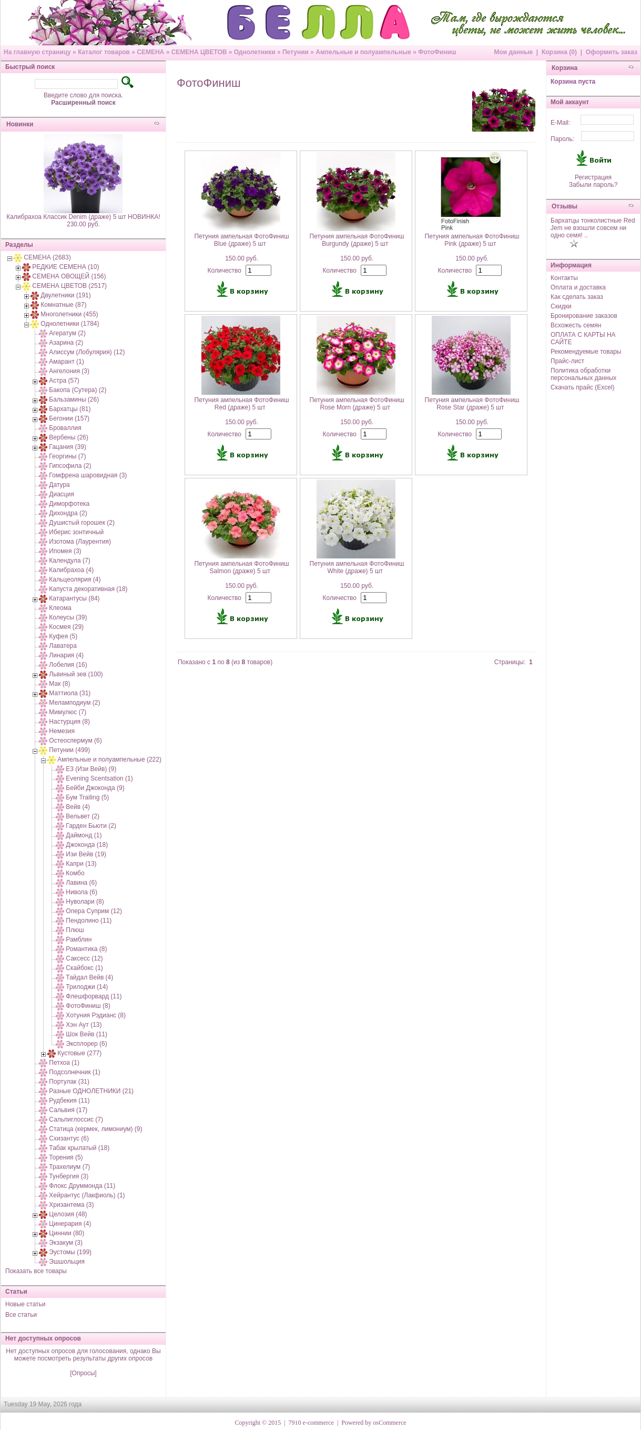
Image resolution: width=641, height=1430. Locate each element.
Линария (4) (66, 655)
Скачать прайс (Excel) (583, 387)
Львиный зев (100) (76, 674)
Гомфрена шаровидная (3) (88, 475)
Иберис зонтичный (76, 532)
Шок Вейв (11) (86, 1034)
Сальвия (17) (68, 1110)
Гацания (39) (67, 447)
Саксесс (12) (84, 958)
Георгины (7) (67, 456)
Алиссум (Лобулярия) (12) (87, 352)
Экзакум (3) (66, 1242)
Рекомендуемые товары (586, 351)
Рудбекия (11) (69, 1100)
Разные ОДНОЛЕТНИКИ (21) (91, 1091)
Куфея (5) (63, 636)
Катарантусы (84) (74, 598)
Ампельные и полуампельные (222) (109, 759)
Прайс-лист (567, 361)
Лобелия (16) (68, 664)
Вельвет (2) (82, 816)
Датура (59, 484)
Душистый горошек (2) (82, 522)
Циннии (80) (66, 1233)
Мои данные (513, 52)
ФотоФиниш (437, 52)
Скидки (561, 306)
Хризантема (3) (71, 1204)
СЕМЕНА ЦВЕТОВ (199, 52)
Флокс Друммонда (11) (82, 1185)
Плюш (75, 930)
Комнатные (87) (63, 304)
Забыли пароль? (593, 184)
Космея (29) (66, 627)
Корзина (564, 68)
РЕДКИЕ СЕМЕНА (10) (65, 267)
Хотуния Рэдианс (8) (96, 1015)
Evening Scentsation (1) (99, 778)
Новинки (19, 124)
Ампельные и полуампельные (363, 52)
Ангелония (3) (69, 371)
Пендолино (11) (88, 920)
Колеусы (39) (68, 617)
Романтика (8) (86, 949)
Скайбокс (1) (84, 968)
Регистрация (593, 177)
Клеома (60, 608)
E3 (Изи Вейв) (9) (91, 769)
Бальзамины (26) (74, 399)
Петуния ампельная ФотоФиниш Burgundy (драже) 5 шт (357, 240)
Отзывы (564, 206)
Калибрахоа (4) (71, 570)
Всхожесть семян (576, 325)
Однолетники (255, 52)
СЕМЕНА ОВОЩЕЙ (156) (69, 276)
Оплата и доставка (578, 287)
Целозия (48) (68, 1214)
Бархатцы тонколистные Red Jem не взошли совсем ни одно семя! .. (593, 228)
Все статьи (21, 1314)
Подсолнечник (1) (74, 1072)
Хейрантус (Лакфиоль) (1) (87, 1195)
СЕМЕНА (150, 52)
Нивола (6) (81, 892)
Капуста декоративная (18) (88, 589)
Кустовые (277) (79, 1053)
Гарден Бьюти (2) (91, 825)
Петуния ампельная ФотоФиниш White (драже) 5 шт (357, 567)
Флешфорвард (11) (93, 996)
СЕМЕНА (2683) (47, 257)
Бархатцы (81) (69, 409)
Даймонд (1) (83, 835)
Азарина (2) (66, 342)
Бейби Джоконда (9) (95, 788)
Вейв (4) (78, 807)
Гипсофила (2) (70, 465)
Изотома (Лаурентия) (80, 541)
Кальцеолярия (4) (74, 579)
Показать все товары (36, 1271)
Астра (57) (64, 380)
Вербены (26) (68, 437)
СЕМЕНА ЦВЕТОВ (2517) (69, 285)
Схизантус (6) (69, 1138)
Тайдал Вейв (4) (89, 977)
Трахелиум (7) (69, 1167)
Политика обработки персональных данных (583, 374)
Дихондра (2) (68, 513)
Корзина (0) (559, 52)
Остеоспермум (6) (75, 740)
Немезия (62, 731)
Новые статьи (25, 1304)
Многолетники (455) (69, 314)
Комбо (75, 873)
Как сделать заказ (577, 297)
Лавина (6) (81, 882)
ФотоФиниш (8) (88, 1005)
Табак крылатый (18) (79, 1148)
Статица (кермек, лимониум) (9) (95, 1129)
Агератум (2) (67, 333)
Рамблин (78, 939)
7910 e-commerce (311, 1422)
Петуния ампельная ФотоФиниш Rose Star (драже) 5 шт (472, 403)
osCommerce (389, 1422)
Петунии (295, 52)
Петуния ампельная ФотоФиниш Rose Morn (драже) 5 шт (357, 403)
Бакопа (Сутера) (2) (77, 390)
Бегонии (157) (69, 418)
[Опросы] (83, 1373)
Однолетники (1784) (69, 323)
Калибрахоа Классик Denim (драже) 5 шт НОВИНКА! (83, 217)
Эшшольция (67, 1261)
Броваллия (65, 428)
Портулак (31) (69, 1081)
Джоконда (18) (87, 844)
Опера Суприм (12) (94, 911)
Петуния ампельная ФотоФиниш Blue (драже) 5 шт (242, 240)
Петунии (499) (69, 750)
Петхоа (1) (64, 1062)
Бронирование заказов (584, 315)
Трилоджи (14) (87, 987)
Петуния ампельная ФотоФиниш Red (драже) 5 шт (242, 403)
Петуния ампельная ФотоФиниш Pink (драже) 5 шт (472, 240)
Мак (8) (59, 683)
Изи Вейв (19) (86, 854)
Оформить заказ (611, 52)
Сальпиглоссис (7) (76, 1119)
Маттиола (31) (69, 693)
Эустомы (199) (70, 1252)
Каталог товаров (104, 52)
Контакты (564, 278)
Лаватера (63, 645)
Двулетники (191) (65, 295)
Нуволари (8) (85, 901)
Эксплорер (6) (86, 1043)
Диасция (61, 494)
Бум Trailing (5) (87, 797)
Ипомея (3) (65, 551)
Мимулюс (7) (67, 712)
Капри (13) (81, 863)
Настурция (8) (69, 721)
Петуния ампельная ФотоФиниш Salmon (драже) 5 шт (242, 567)
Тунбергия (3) (68, 1176)
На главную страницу (37, 52)
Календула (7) (69, 560)
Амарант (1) (66, 361)
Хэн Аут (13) (83, 1024)
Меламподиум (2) (74, 702)
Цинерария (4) (70, 1223)
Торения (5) (66, 1157)
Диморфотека (69, 503)
